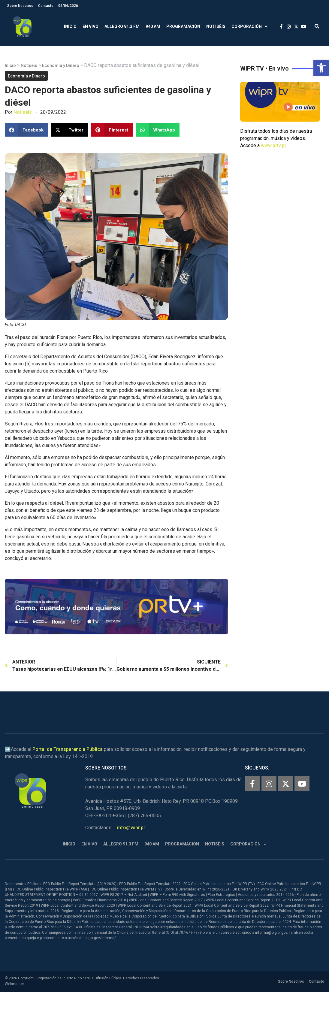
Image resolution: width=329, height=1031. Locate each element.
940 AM (153, 26)
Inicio (70, 26)
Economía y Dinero (60, 65)
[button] (321, 68)
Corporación (249, 26)
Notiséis (215, 26)
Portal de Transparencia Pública (67, 749)
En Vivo (90, 26)
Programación (183, 26)
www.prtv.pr (273, 145)
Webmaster (14, 984)
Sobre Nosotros (20, 6)
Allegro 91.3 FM (122, 26)
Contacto (45, 6)
